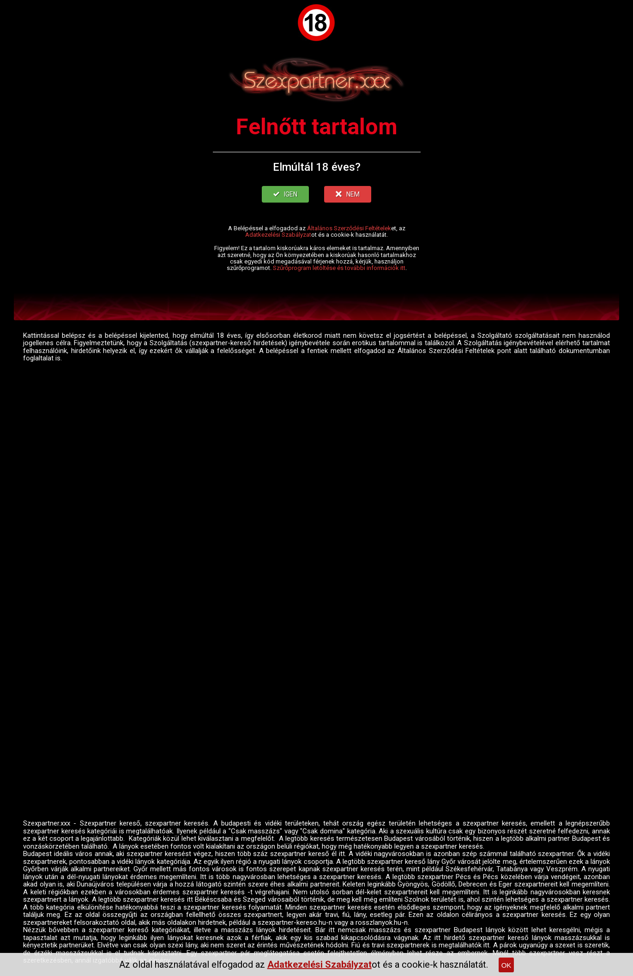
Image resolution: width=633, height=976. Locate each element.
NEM (348, 194)
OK (506, 965)
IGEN (285, 194)
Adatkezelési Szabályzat (278, 234)
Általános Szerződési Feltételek (349, 228)
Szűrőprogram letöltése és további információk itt (339, 267)
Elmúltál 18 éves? (317, 167)
